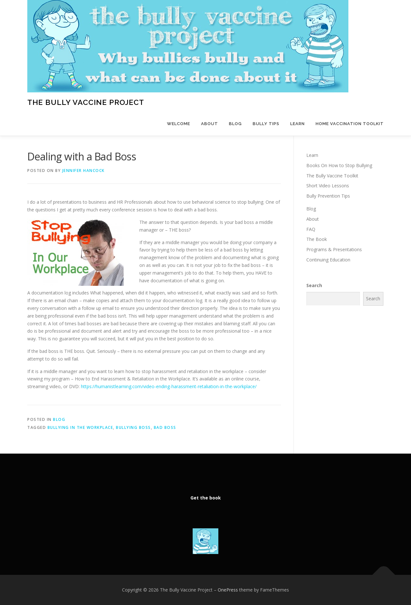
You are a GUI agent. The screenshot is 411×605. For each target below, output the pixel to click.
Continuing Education (328, 260)
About (209, 123)
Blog (235, 123)
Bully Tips (266, 123)
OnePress (228, 590)
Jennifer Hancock (83, 170)
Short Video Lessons (327, 186)
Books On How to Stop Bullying (339, 165)
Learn (297, 123)
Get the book (205, 498)
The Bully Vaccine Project (85, 102)
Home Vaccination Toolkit (350, 123)
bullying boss (133, 427)
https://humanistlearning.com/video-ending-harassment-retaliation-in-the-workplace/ (169, 386)
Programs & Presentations (334, 249)
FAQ (310, 229)
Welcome (178, 123)
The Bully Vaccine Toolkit (332, 176)
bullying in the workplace (80, 427)
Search (314, 285)
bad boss (165, 427)
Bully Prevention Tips (328, 196)
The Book (316, 239)
